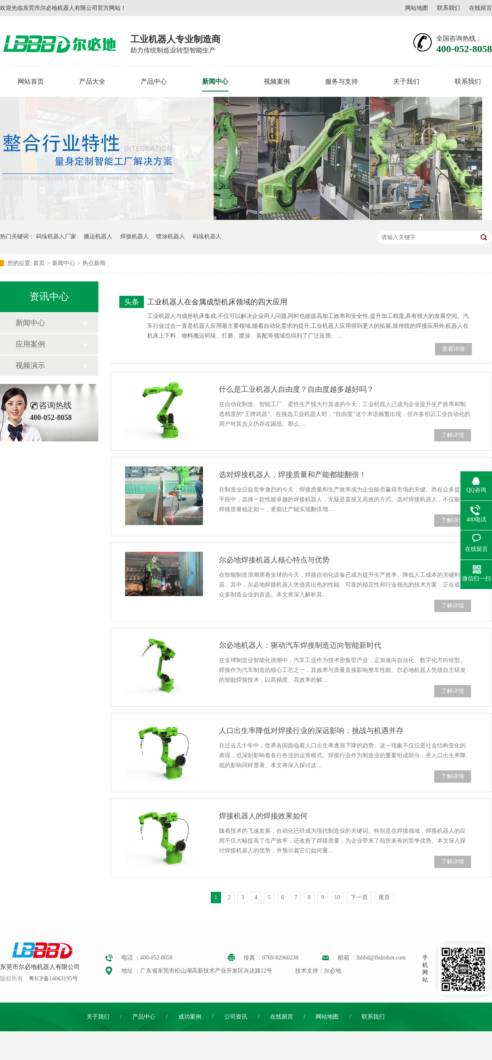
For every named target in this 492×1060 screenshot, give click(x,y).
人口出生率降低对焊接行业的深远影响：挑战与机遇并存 (311, 730)
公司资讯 (235, 1017)
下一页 (359, 897)
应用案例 (30, 344)
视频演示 (30, 365)
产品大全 (92, 81)
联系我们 (448, 8)
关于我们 (406, 81)
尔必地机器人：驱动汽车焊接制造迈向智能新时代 (300, 645)
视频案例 (277, 81)
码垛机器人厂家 (56, 236)
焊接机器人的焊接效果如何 (263, 816)
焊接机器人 (134, 236)
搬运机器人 (98, 236)
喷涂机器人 (170, 236)
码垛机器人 (207, 236)
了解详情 (452, 435)
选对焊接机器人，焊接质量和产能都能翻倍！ (293, 475)
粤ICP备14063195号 (53, 978)
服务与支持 (341, 81)
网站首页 (31, 81)
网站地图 (416, 8)
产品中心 (154, 81)
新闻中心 (215, 81)
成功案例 (189, 1017)
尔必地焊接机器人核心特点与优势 (274, 560)
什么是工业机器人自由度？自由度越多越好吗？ (296, 389)
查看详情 (453, 349)
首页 (39, 263)
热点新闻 (93, 263)
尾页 (384, 897)
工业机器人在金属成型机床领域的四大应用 (217, 302)
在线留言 (480, 8)
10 (337, 897)
